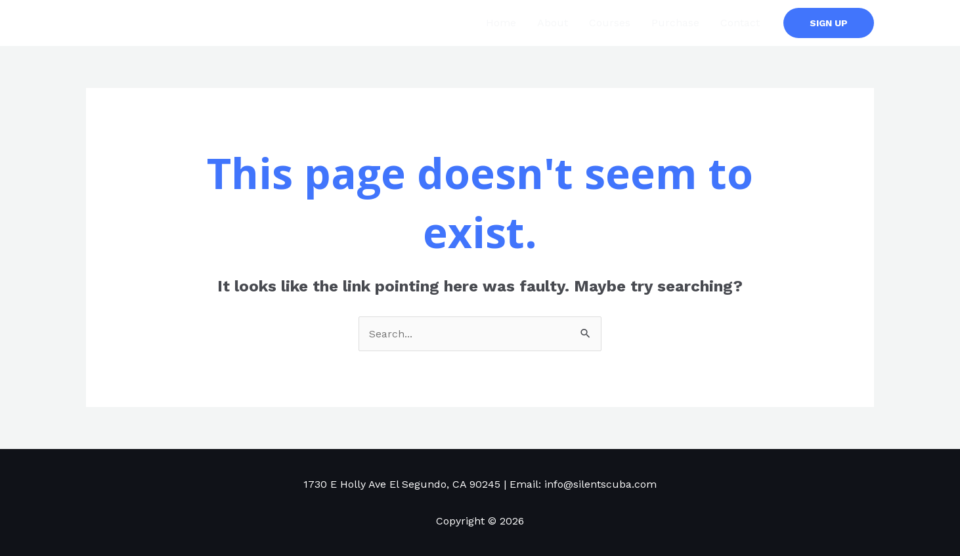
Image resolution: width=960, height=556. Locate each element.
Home (501, 22)
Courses (609, 22)
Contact (740, 22)
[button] (828, 23)
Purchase (675, 22)
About (552, 22)
